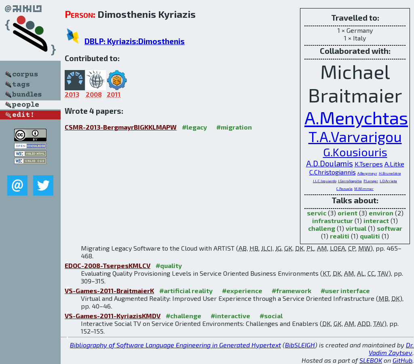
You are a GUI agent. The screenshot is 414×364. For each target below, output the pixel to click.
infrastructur (332, 220)
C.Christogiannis (332, 172)
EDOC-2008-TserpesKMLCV (107, 265)
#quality (169, 265)
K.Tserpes (369, 164)
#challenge (183, 315)
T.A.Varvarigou (355, 136)
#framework (291, 290)
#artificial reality (186, 290)
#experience (242, 290)
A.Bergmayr (367, 173)
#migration (234, 127)
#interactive (230, 315)
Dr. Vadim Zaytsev (391, 348)
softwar (389, 228)
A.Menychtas (356, 117)
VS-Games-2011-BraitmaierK (109, 290)
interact (376, 220)
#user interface (345, 290)
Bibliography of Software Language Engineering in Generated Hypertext (175, 345)
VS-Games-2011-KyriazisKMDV (113, 315)
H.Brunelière (390, 173)
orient (347, 213)
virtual (356, 228)
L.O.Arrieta (388, 181)
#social (271, 315)
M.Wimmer (364, 188)
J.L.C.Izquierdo (324, 181)
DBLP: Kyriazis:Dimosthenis (134, 41)
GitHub (402, 360)
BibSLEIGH (300, 345)
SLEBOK (370, 360)
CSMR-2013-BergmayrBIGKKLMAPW (121, 127)
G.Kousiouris (355, 152)
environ (381, 213)
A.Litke (394, 164)
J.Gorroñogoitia (350, 181)
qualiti (370, 236)
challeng (321, 228)
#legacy (194, 127)
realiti (339, 236)
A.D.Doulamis (329, 163)
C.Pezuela (344, 188)
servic (316, 213)
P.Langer (370, 181)
